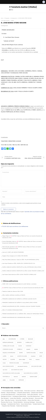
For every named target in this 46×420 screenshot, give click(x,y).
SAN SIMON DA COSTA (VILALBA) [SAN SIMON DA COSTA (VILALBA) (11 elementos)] (11, 373)
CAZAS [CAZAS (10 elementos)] (20, 346)
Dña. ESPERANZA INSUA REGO (33, 267)
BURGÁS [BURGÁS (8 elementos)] (19, 342)
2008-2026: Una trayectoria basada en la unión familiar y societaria (19, 284)
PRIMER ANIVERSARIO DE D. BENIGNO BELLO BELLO (16, 317)
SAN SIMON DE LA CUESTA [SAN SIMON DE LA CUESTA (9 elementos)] (31, 373)
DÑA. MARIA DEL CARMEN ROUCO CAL (24, 263)
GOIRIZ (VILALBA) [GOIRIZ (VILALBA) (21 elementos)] (31, 352)
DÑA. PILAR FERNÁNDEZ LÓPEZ (30, 259)
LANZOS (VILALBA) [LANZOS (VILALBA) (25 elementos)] (22, 356)
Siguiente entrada (35, 157)
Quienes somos (19, 415)
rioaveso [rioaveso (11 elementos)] (38, 359)
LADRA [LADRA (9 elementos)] (4, 356)
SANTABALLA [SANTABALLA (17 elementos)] (6, 376)
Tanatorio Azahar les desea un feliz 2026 (12, 291)
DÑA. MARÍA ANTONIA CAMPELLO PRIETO (13, 295)
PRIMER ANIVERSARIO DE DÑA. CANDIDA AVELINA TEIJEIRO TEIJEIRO (21, 306)
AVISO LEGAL (27, 415)
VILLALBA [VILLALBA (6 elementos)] (12, 380)
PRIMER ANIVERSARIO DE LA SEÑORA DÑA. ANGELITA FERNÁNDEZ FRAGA (23, 314)
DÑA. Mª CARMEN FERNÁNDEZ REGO (12, 310)
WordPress (37, 417)
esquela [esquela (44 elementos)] (36, 349)
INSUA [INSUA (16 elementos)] (41, 352)
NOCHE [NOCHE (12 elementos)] (4, 359)
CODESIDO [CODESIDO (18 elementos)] (28, 346)
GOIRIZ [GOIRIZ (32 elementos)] (21, 352)
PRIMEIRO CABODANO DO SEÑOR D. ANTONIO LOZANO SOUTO (19, 299)
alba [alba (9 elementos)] (4, 339)
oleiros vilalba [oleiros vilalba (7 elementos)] (22, 359)
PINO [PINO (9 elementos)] (30, 359)
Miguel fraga (5, 236)
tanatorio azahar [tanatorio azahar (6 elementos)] (33, 376)
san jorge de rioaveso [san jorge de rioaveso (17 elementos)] (22, 366)
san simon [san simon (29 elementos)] (5, 369)
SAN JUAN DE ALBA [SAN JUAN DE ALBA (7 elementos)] (36, 366)
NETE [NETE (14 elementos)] (40, 356)
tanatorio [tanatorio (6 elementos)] (24, 376)
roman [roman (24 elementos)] (4, 363)
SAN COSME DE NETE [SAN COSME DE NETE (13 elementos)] (8, 366)
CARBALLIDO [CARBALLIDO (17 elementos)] (28, 342)
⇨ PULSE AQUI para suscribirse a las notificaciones (14, 226)
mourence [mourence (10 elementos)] (33, 356)
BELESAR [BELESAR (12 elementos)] (30, 339)
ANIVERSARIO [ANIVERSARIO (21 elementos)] (12, 339)
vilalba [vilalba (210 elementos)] (4, 380)
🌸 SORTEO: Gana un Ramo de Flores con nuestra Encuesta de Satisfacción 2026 (22, 287)
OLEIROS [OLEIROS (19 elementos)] (12, 359)
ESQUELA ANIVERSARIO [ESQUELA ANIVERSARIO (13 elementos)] (9, 352)
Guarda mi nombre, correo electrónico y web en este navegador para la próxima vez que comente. (21, 204)
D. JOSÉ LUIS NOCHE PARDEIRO (15, 252)
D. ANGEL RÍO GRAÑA (22, 256)
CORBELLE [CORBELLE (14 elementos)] (19, 349)
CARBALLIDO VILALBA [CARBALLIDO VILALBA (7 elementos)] (8, 346)
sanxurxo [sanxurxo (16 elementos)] (16, 376)
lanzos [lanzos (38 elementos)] (11, 356)
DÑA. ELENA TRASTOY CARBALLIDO (34, 271)
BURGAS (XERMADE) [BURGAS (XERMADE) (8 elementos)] (8, 342)
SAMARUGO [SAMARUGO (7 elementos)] (26, 363)
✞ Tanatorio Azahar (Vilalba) (23, 7)
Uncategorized (4, 25)
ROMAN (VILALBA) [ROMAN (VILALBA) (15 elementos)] (14, 363)
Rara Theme (25, 417)
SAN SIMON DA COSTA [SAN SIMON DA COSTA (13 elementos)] (17, 369)
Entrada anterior (11, 157)
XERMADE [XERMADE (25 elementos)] (21, 380)
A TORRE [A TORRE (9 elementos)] (22, 339)
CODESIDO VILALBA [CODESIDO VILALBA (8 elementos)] (8, 349)
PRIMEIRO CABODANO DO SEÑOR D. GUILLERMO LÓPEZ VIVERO (19, 302)
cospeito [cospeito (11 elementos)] (28, 349)
